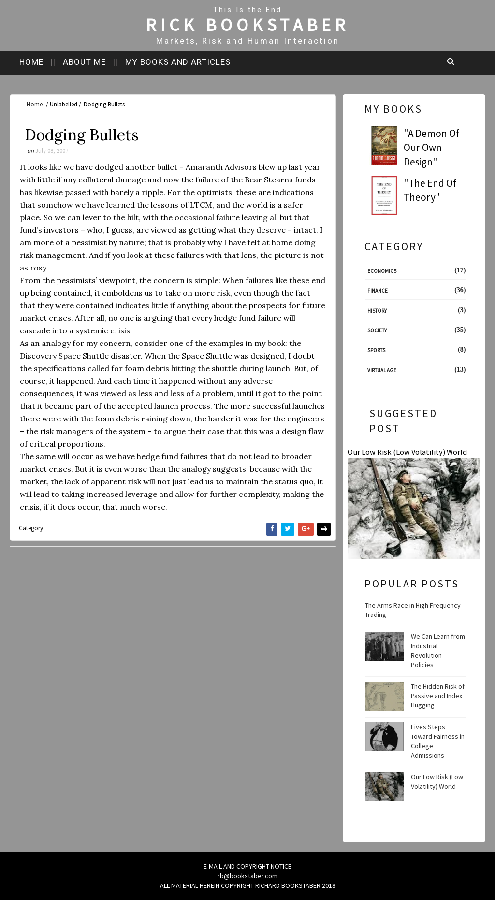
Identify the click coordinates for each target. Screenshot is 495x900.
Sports (376, 350)
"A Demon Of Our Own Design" (431, 147)
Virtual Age (381, 370)
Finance (377, 290)
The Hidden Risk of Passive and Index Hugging (438, 695)
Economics (381, 271)
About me (84, 62)
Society (377, 330)
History (377, 310)
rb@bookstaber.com (247, 875)
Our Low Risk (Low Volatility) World (407, 452)
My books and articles (178, 62)
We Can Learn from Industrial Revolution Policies (438, 650)
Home (31, 62)
